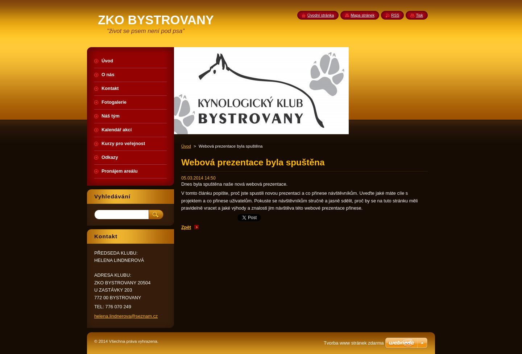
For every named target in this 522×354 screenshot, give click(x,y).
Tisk (419, 15)
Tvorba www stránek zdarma (354, 343)
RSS (395, 15)
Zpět (186, 227)
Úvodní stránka (320, 15)
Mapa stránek (362, 15)
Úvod (186, 146)
